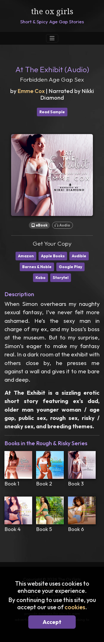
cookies (75, 607)
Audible (79, 255)
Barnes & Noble (37, 266)
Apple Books (53, 255)
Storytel (61, 277)
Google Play (70, 266)
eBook (39, 225)
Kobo (40, 277)
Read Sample (52, 111)
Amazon (26, 255)
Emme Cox (31, 90)
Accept (52, 621)
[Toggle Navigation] (52, 38)
